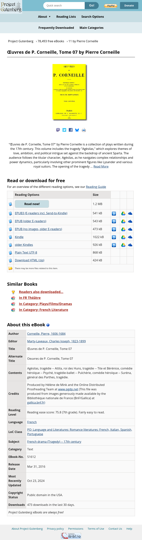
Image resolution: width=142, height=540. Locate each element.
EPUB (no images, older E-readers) (38, 229)
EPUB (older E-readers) (30, 221)
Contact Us (115, 528)
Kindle (19, 237)
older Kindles (24, 245)
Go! (91, 5)
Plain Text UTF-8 (26, 252)
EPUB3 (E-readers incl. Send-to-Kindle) (41, 213)
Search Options (92, 17)
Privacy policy (55, 528)
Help (129, 528)
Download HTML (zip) (29, 260)
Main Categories (92, 28)
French (32, 422)
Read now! (32, 204)
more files (33, 268)
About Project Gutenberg (27, 528)
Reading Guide (96, 187)
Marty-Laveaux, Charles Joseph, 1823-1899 (56, 341)
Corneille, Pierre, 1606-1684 (46, 334)
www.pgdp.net (68, 389)
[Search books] (64, 5)
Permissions (75, 528)
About (44, 16)
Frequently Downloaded (56, 28)
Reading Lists (66, 17)
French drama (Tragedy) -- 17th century (54, 442)
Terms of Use (96, 528)
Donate (129, 5)
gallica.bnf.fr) (36, 402)
